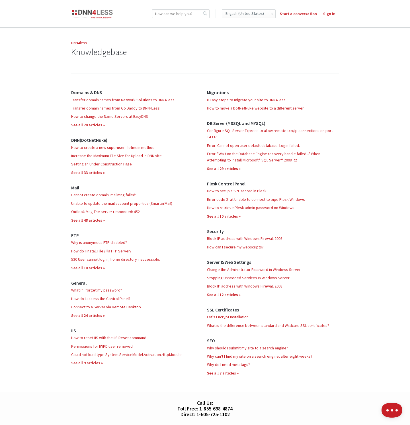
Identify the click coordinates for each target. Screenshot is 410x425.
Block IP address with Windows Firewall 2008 (244, 238)
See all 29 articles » (224, 168)
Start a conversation (298, 13)
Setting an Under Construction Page (101, 164)
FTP (75, 235)
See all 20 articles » (88, 124)
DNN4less (79, 42)
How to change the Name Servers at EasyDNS (109, 116)
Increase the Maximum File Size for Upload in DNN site (116, 155)
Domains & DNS (86, 92)
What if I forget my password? (96, 290)
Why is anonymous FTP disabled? (99, 242)
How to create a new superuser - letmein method (113, 147)
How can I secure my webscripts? (235, 247)
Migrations (218, 92)
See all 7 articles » (223, 373)
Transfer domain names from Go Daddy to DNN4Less (115, 108)
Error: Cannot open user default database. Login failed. (253, 145)
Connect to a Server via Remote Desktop (106, 306)
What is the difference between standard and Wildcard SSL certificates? (268, 325)
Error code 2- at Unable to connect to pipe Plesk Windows (256, 199)
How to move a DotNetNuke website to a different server (255, 108)
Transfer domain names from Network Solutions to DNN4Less (123, 99)
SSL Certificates (223, 310)
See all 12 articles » (224, 294)
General (79, 283)
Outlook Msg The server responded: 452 (105, 211)
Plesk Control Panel (226, 184)
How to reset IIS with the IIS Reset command (108, 337)
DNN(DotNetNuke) (89, 140)
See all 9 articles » (87, 362)
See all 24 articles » (88, 315)
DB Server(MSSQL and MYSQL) (236, 123)
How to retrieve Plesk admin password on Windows (250, 207)
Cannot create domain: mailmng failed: (103, 194)
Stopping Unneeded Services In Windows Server (248, 277)
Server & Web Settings (229, 262)
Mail (75, 188)
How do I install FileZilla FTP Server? (101, 251)
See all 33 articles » (88, 172)
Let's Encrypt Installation (228, 316)
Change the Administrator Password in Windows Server (254, 269)
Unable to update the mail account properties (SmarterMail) (121, 203)
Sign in (329, 13)
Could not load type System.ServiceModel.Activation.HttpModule (126, 354)
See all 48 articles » (88, 220)
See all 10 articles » (88, 267)
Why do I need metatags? (228, 364)
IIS (73, 330)
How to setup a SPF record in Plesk (236, 190)
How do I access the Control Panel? (100, 298)
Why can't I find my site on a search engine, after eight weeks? (259, 356)
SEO (211, 340)
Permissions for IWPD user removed (102, 346)
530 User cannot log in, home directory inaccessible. (115, 259)
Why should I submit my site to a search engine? (247, 348)
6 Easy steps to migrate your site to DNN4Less (246, 99)
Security (215, 231)
